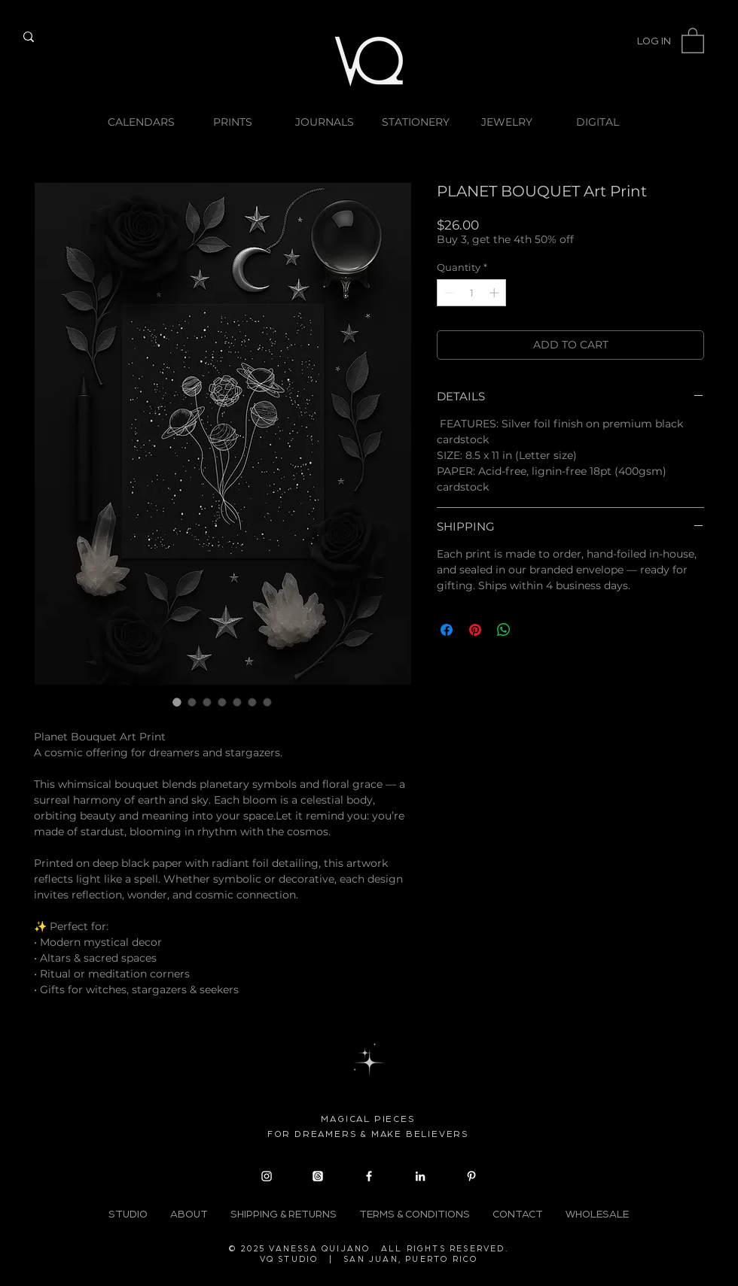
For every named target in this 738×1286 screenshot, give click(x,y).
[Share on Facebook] (447, 630)
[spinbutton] (471, 293)
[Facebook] (369, 1176)
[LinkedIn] (420, 1176)
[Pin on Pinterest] (475, 630)
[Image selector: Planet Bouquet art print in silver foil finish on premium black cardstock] (192, 702)
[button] (693, 39)
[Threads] (318, 1176)
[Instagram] (266, 1176)
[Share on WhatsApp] (504, 630)
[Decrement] (448, 293)
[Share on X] (532, 630)
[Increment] (495, 293)
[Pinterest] (471, 1176)
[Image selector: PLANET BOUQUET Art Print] (176, 702)
